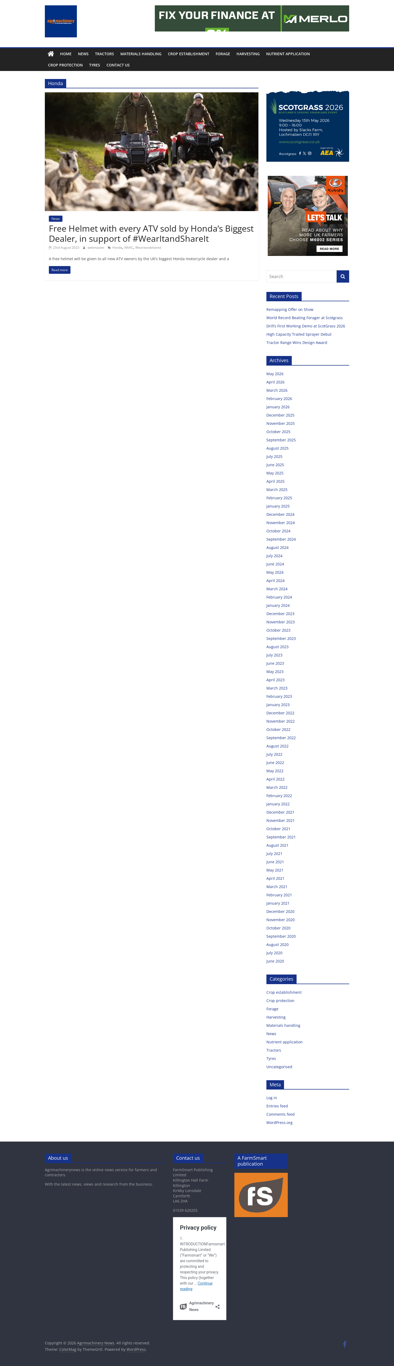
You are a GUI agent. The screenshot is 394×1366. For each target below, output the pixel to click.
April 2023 (275, 679)
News (83, 53)
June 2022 (275, 762)
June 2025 (275, 464)
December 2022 (280, 712)
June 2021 (275, 861)
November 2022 (280, 721)
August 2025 (277, 448)
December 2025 (280, 415)
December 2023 (280, 613)
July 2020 (274, 952)
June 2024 (275, 564)
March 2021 (276, 886)
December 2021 (280, 812)
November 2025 (280, 423)
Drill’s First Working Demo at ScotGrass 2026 (306, 325)
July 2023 (274, 655)
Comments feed (280, 1114)
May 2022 (274, 770)
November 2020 (280, 919)
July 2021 (274, 853)
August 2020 (277, 944)
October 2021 (278, 828)
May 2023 (274, 671)
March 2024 (276, 588)
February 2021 (279, 894)
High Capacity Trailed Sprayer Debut (299, 334)
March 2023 (276, 688)
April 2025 (275, 481)
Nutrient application (288, 53)
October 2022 (278, 729)
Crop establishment (188, 53)
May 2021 (274, 870)
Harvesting (248, 53)
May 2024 (274, 572)
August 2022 (277, 746)
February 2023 (279, 696)
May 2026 (274, 373)
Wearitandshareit (148, 247)
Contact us (118, 65)
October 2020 (278, 928)
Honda (117, 247)
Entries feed (277, 1105)
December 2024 (280, 514)
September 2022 (281, 737)
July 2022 (274, 754)
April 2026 (275, 382)
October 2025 (278, 431)
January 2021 (278, 903)
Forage (223, 53)
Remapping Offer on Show (290, 309)
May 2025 (274, 473)
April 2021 (275, 878)
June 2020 (275, 961)
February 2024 (279, 597)
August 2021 (277, 845)
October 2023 (278, 630)
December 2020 (280, 911)
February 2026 (279, 398)
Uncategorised (279, 1066)
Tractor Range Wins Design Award (297, 342)
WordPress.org (279, 1122)
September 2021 (281, 837)
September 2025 (281, 439)
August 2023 (277, 646)
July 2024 (274, 555)
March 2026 (276, 390)
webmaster (96, 247)
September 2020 (281, 936)
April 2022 (275, 779)
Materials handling (140, 53)
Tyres (94, 65)
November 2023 (280, 621)
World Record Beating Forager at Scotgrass (305, 317)
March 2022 (276, 787)
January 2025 (278, 506)
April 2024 (275, 580)
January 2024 (278, 605)
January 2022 (278, 803)
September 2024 (281, 539)
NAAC (128, 247)
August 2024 (277, 547)
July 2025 (274, 456)
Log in (271, 1097)
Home (66, 53)
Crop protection (65, 65)
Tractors (104, 53)
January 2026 (278, 406)
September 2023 (281, 638)
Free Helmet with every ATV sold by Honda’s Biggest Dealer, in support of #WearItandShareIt (151, 233)
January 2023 (278, 704)
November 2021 (280, 820)
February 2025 (279, 497)
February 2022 (279, 795)
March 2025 (276, 489)
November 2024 (280, 522)
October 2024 (278, 530)
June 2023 (275, 663)
